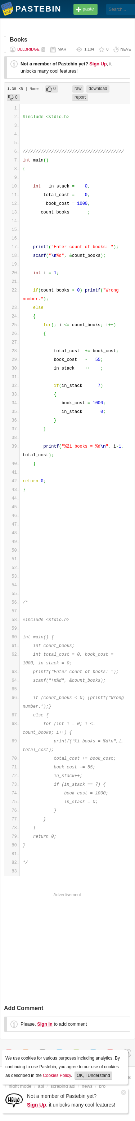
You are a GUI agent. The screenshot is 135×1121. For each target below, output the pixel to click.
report (80, 97)
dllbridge (28, 49)
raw (78, 88)
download (98, 88)
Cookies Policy (57, 1075)
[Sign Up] (14, 1100)
